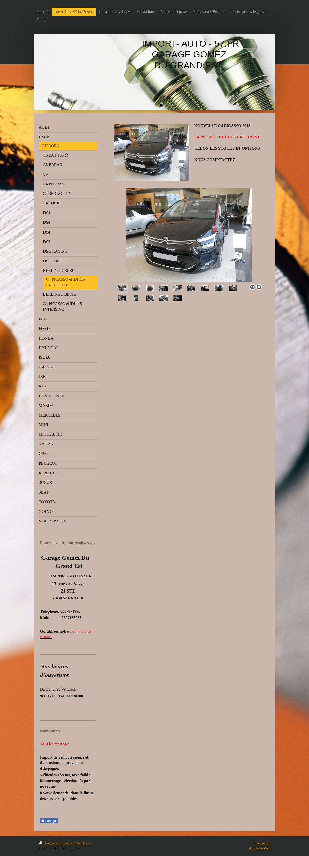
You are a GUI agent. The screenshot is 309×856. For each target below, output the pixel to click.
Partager (49, 821)
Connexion (262, 843)
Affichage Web (259, 848)
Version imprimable (56, 843)
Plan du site (82, 843)
